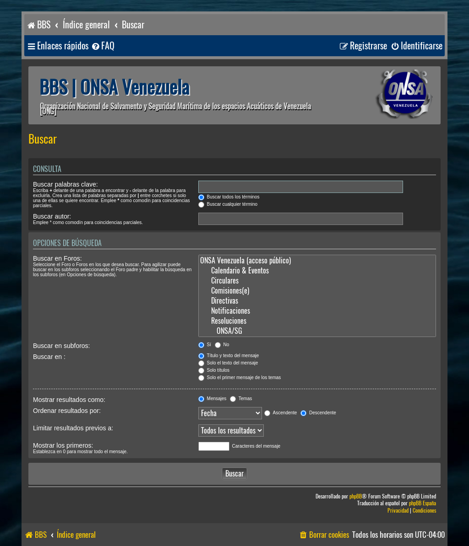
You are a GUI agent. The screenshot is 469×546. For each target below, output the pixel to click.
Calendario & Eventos (317, 271)
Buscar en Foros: (57, 258)
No (222, 344)
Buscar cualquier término (227, 204)
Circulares (317, 281)
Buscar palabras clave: (65, 184)
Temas (241, 398)
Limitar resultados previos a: (73, 428)
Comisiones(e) (317, 291)
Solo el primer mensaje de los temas (239, 377)
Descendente (318, 412)
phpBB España (422, 503)
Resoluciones (317, 321)
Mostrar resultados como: (69, 399)
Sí (204, 344)
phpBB (355, 496)
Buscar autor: (52, 216)
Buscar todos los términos (229, 196)
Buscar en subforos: (61, 345)
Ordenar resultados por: (67, 410)
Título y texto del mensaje (228, 355)
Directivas (317, 301)
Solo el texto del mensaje (228, 362)
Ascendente (280, 412)
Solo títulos (213, 370)
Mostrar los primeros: (63, 445)
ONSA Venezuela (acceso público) (317, 261)
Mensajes (212, 398)
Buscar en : (49, 356)
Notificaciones (317, 311)
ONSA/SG (317, 331)
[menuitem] (103, 46)
